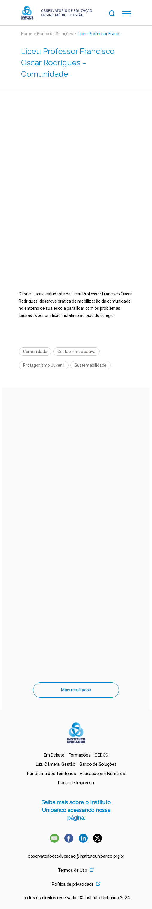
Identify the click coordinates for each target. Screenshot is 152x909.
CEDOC (101, 755)
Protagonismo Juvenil (43, 365)
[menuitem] (54, 755)
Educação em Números (102, 773)
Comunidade (35, 351)
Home (26, 33)
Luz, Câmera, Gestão (55, 764)
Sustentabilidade (91, 365)
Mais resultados (76, 690)
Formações (80, 755)
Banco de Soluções (55, 33)
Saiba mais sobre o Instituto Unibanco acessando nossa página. (76, 810)
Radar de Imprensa (76, 782)
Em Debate (54, 755)
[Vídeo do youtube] (76, 135)
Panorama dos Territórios (51, 773)
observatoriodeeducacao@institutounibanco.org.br (76, 856)
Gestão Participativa (76, 351)
